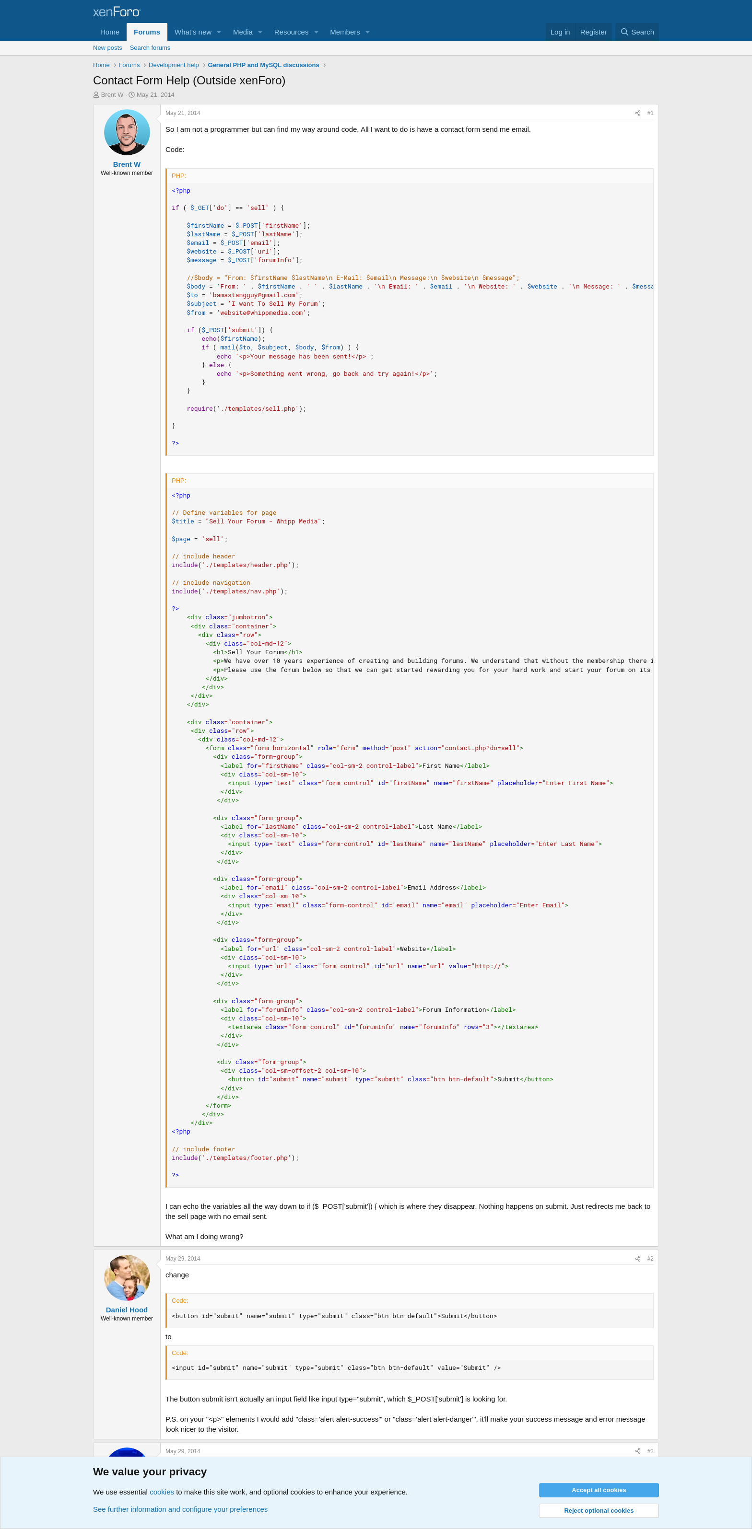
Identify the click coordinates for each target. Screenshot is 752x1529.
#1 (650, 113)
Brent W (112, 94)
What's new (193, 32)
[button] (219, 32)
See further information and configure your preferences (180, 1509)
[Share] (638, 113)
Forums (147, 32)
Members (345, 32)
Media (243, 32)
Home (109, 32)
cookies (162, 1492)
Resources (291, 32)
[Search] (637, 32)
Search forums (150, 47)
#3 (650, 1451)
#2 (650, 1258)
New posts (107, 47)
